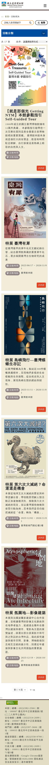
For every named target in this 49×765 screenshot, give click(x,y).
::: (2, 17)
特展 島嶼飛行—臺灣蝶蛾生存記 (25, 362)
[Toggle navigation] (45, 5)
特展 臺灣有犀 (17, 243)
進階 (41, 23)
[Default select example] (20, 690)
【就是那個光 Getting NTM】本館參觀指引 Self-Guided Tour (24, 115)
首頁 (7, 17)
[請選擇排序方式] (35, 42)
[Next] (32, 690)
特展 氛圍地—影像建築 (25, 613)
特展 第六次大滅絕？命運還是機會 (25, 486)
